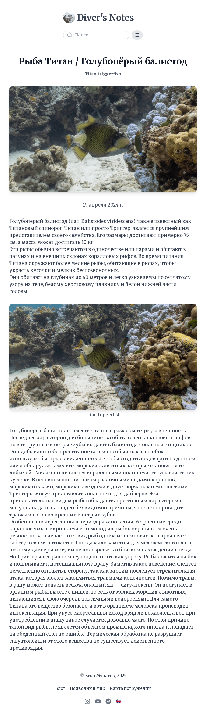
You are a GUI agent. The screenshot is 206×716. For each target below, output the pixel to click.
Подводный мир (87, 688)
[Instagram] (87, 701)
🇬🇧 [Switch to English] (118, 701)
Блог (60, 688)
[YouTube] (98, 701)
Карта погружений (130, 688)
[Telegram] (108, 701)
